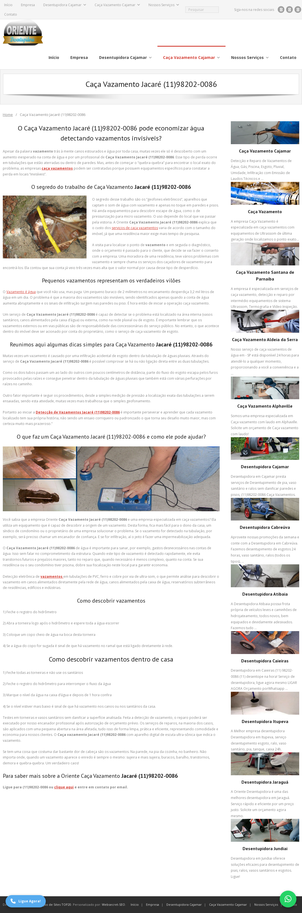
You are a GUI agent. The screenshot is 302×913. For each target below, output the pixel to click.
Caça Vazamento (265, 211)
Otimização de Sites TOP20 (51, 904)
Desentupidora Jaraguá (264, 782)
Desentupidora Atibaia (265, 594)
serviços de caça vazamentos (135, 227)
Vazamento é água (21, 291)
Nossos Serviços (161, 5)
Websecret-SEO (113, 904)
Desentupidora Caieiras (265, 661)
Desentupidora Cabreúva (265, 527)
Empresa (28, 5)
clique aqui (64, 787)
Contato (10, 14)
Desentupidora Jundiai (265, 848)
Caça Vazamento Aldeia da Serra (265, 339)
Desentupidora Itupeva (265, 721)
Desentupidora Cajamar (62, 5)
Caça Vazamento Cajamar (115, 5)
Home (8, 114)
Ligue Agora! (26, 901)
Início (8, 5)
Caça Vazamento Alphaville (265, 406)
